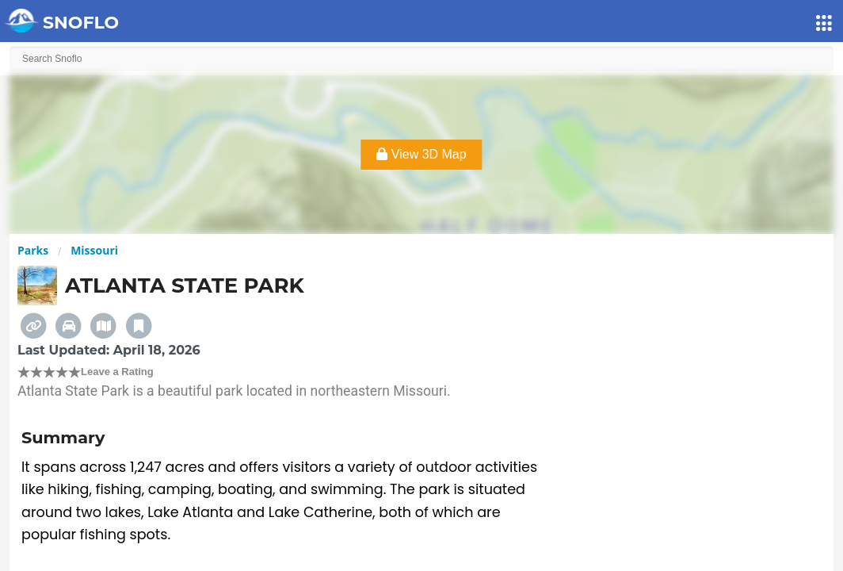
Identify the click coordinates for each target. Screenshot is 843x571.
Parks (32, 250)
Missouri (94, 250)
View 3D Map (421, 154)
